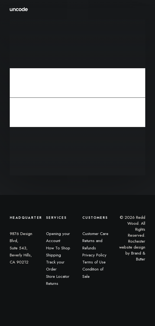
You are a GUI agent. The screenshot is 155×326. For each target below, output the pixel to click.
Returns (52, 283)
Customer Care (95, 234)
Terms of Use (94, 262)
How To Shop (58, 248)
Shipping (53, 255)
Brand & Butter (138, 256)
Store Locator (57, 276)
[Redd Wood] (19, 9)
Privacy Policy (94, 255)
